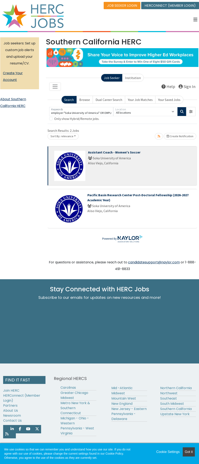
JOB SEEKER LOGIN (122, 5)
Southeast (168, 398)
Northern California (176, 388)
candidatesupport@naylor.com (154, 262)
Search (69, 100)
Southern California (176, 408)
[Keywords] (81, 111)
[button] (195, 20)
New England (121, 403)
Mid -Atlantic (122, 388)
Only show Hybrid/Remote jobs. (76, 119)
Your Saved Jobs (169, 100)
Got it (189, 452)
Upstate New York (175, 414)
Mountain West (123, 398)
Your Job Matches (140, 100)
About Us (10, 410)
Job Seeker (112, 78)
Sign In (187, 86)
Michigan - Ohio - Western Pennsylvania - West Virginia (77, 426)
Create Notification (180, 136)
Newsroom (12, 415)
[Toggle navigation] (55, 86)
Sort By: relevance (61, 136)
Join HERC (11, 390)
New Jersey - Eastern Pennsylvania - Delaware (129, 413)
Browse (84, 100)
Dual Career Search (109, 100)
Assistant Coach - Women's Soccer (114, 152)
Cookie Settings (168, 452)
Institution (133, 78)
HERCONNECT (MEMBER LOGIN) (170, 5)
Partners (10, 405)
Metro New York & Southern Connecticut (75, 408)
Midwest (118, 393)
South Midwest (172, 403)
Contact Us (12, 420)
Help (168, 86)
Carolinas (68, 387)
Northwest (169, 393)
